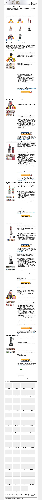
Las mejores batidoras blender (13, 6)
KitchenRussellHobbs (20, 251)
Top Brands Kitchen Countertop (23, 365)
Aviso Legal (21, 498)
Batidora (34, 3)
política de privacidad (17, 498)
